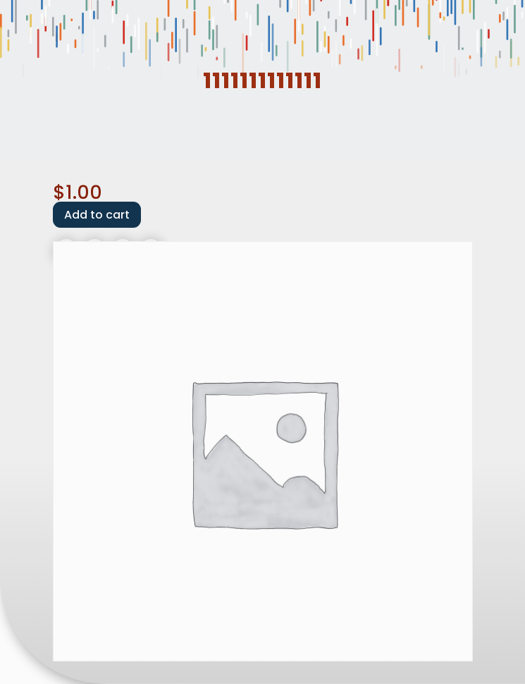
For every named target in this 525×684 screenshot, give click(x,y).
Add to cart (97, 215)
